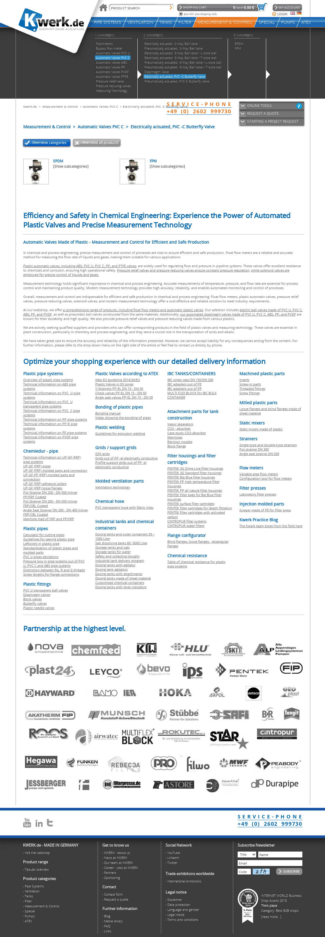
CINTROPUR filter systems (186, 521)
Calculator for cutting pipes (43, 534)
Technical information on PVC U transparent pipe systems (48, 404)
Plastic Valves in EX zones (114, 384)
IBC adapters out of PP (184, 388)
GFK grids (102, 453)
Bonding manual (108, 413)
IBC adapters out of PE (184, 384)
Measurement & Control (60, 107)
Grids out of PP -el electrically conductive (126, 458)
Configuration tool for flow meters (265, 478)
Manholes (174, 437)
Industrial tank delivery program (119, 560)
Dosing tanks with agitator (115, 565)
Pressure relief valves (133, 270)
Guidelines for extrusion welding (120, 433)
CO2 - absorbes (179, 428)
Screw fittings (249, 393)
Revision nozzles (179, 441)
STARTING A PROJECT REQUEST (273, 121)
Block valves (32, 599)
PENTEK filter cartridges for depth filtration (199, 508)
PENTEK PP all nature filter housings (194, 490)
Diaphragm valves (36, 594)
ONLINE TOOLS (259, 105)
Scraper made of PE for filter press (265, 510)
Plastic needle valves (38, 608)
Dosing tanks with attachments (118, 574)
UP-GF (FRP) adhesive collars (44, 483)
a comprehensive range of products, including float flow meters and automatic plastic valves (133, 310)
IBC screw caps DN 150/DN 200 (190, 380)
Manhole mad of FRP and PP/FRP (48, 519)
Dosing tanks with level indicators (120, 587)
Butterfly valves (35, 603)
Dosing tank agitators (111, 569)
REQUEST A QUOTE (263, 113)
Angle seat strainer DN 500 (259, 453)
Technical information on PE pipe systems (55, 432)
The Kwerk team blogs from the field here (270, 526)
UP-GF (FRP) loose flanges (42, 488)
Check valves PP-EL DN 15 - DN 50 (120, 393)
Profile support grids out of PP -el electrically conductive (120, 464)
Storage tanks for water (113, 552)
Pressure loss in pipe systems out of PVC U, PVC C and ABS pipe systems (54, 563)
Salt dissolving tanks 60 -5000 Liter (121, 543)
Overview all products (100, 142)
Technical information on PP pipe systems (55, 419)
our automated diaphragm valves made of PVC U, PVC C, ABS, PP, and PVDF (238, 314)
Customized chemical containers (119, 582)
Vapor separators (180, 424)
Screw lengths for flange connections (51, 574)
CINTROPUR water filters (185, 525)
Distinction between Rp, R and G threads (54, 570)
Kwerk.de (30, 107)
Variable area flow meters (258, 474)
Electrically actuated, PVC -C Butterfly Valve (155, 107)
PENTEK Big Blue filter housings (191, 477)
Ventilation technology (112, 487)
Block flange (176, 446)
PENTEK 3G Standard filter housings (194, 473)
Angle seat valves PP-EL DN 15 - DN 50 (124, 397)
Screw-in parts (250, 384)
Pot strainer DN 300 (254, 449)
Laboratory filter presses (257, 494)
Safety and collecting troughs (117, 556)
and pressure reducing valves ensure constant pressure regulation (199, 270)
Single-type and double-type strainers (268, 445)
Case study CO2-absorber (186, 433)
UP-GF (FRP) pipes (37, 466)
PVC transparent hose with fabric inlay (124, 507)
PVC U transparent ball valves (45, 590)
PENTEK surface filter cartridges (190, 503)
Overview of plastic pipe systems (48, 380)
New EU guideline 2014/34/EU (117, 380)
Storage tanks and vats (112, 547)
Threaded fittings (252, 388)
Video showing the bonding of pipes (123, 417)
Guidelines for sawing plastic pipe (48, 539)
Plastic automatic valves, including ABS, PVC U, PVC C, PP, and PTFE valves (79, 266)
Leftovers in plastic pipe (41, 543)
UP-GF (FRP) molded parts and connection (55, 470)
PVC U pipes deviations (41, 557)
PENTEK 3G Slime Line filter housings (195, 468)
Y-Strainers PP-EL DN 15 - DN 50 (119, 388)
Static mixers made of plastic (261, 429)
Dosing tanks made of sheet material (123, 578)
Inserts (244, 380)
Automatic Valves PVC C (100, 107)
